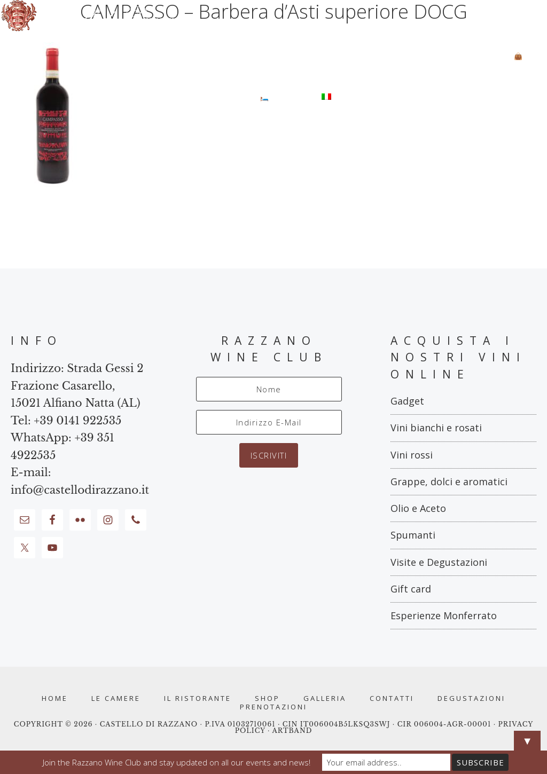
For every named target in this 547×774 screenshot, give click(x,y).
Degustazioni (471, 698)
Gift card (410, 588)
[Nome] (269, 389)
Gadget (407, 400)
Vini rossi (411, 454)
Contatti (392, 698)
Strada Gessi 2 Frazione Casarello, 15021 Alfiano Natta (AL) (77, 385)
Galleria (324, 698)
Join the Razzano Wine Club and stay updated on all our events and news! (176, 762)
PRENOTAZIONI (273, 707)
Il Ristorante (197, 698)
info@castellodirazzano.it (80, 490)
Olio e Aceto (418, 508)
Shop (267, 698)
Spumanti (412, 534)
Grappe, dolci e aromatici (448, 481)
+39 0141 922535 (77, 420)
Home (55, 698)
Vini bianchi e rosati (436, 427)
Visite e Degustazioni (438, 562)
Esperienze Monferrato (443, 615)
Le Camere (115, 698)
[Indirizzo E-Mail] (269, 422)
